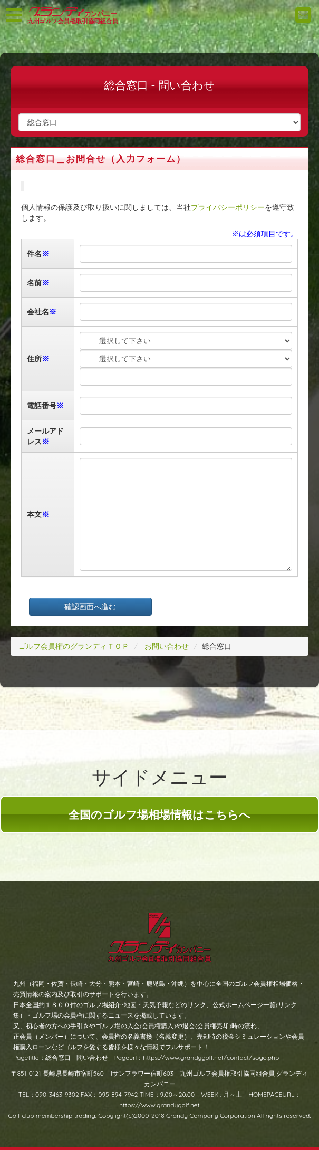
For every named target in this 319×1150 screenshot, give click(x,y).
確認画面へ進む (90, 606)
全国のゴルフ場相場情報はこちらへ (159, 814)
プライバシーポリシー (228, 207)
